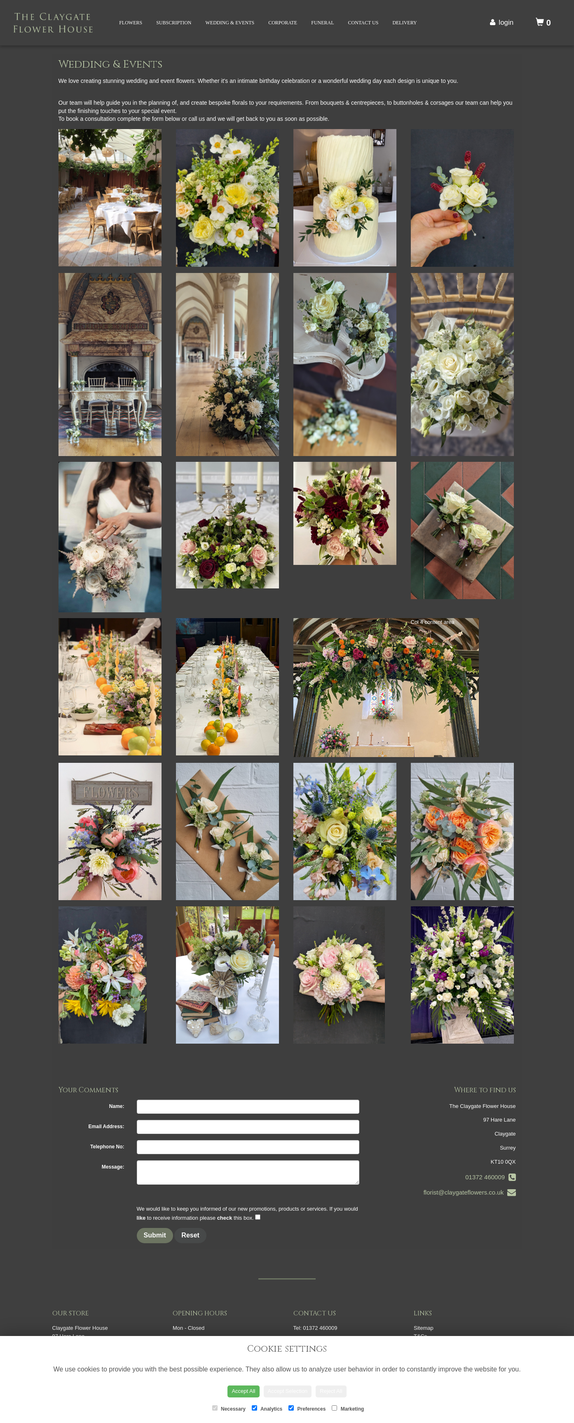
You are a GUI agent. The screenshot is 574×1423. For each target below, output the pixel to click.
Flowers (130, 23)
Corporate (282, 23)
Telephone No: (107, 1147)
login (506, 22)
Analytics (267, 1408)
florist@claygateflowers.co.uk (470, 1192)
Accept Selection (288, 1391)
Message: (113, 1167)
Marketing (348, 1408)
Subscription (173, 23)
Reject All (331, 1391)
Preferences (307, 1408)
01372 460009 (490, 1177)
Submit (155, 1235)
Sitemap (423, 1328)
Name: (116, 1106)
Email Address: (106, 1126)
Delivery (404, 23)
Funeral (322, 23)
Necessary (229, 1408)
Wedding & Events (230, 23)
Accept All (243, 1391)
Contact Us (363, 23)
